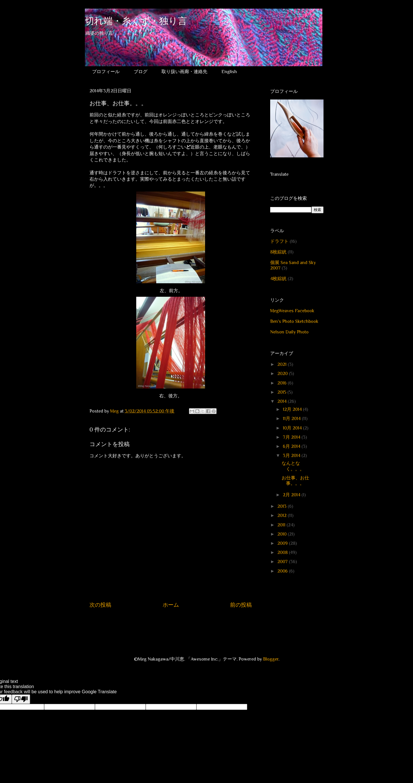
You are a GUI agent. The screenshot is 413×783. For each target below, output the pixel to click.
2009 (283, 543)
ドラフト (279, 241)
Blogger (270, 659)
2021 (282, 364)
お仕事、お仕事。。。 (295, 480)
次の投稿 (100, 605)
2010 (282, 534)
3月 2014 (292, 455)
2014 (282, 401)
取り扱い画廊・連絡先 (184, 71)
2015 (282, 392)
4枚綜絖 (278, 278)
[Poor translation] (21, 699)
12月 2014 (293, 409)
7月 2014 (292, 437)
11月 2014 (292, 418)
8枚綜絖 (278, 252)
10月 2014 (293, 428)
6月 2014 (292, 446)
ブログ (140, 71)
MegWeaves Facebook (292, 310)
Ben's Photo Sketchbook (294, 321)
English (229, 71)
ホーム (171, 605)
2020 (283, 373)
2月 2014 (292, 494)
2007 (283, 561)
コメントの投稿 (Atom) (176, 622)
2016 (282, 383)
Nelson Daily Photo (289, 332)
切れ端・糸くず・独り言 (136, 22)
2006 (283, 571)
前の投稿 (241, 605)
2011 (282, 525)
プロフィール (106, 71)
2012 (282, 515)
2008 (283, 552)
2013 (282, 506)
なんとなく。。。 (293, 466)
